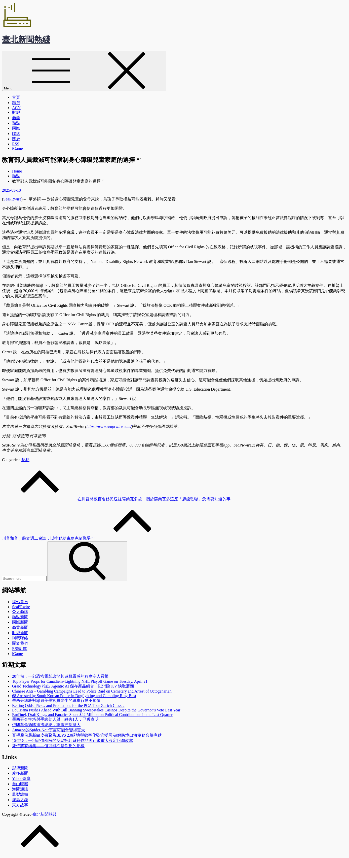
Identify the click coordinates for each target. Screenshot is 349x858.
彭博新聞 (20, 768)
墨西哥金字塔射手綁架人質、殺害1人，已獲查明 (55, 719)
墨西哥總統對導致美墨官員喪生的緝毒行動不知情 (56, 700)
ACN (16, 108)
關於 (16, 139)
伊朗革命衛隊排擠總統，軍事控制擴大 (46, 725)
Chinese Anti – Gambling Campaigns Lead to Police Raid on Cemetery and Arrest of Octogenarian (92, 691)
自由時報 (20, 784)
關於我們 (20, 643)
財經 (16, 112)
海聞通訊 (20, 789)
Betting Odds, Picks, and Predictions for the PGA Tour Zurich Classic (68, 705)
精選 (16, 102)
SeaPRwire (12, 199)
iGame (17, 148)
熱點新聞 (20, 617)
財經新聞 (20, 633)
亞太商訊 (20, 611)
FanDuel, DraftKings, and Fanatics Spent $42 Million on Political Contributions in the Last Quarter (92, 714)
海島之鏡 (20, 800)
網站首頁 (20, 602)
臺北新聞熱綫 (26, 39)
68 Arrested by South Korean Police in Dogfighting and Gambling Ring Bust (74, 696)
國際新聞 (20, 622)
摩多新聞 (20, 773)
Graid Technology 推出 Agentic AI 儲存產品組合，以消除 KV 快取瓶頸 (73, 686)
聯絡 (16, 133)
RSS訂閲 (19, 648)
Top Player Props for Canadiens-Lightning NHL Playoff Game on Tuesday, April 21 (79, 681)
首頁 (16, 97)
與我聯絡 (20, 638)
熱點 (16, 123)
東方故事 (20, 805)
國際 (16, 128)
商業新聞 (20, 627)
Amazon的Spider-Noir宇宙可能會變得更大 (48, 730)
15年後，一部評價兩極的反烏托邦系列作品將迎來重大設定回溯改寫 (72, 740)
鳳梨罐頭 (20, 794)
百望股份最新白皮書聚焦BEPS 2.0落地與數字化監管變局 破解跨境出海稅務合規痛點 (87, 735)
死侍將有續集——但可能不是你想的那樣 (48, 746)
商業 (16, 118)
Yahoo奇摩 (21, 778)
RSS (15, 144)
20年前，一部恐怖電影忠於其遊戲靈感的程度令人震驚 (60, 676)
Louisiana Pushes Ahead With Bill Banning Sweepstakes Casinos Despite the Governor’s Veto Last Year (96, 710)
